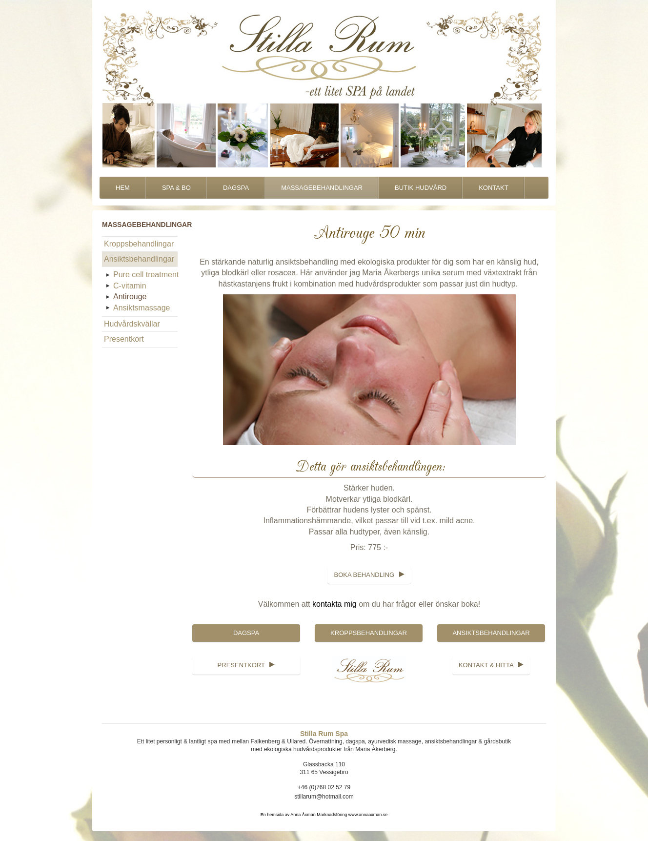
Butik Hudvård (420, 187)
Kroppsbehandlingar (139, 244)
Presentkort (124, 339)
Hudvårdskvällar (132, 324)
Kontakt (493, 187)
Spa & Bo (176, 187)
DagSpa (236, 187)
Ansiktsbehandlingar (139, 259)
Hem (123, 187)
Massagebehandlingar (322, 187)
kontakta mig (334, 604)
